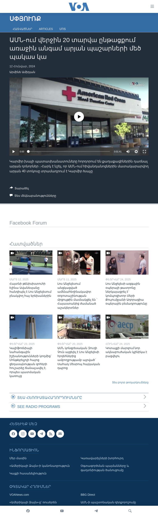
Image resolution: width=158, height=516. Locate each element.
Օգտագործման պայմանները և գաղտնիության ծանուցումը (105, 468)
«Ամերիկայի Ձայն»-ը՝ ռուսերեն (33, 502)
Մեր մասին (18, 458)
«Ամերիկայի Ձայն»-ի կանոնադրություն (39, 465)
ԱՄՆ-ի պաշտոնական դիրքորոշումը (108, 502)
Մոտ (62, 29)
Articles (46, 29)
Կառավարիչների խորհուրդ (102, 458)
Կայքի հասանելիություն (27, 473)
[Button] (19, 189)
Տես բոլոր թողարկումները (130, 382)
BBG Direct (88, 494)
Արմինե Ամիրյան (22, 72)
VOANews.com (19, 494)
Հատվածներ (22, 29)
